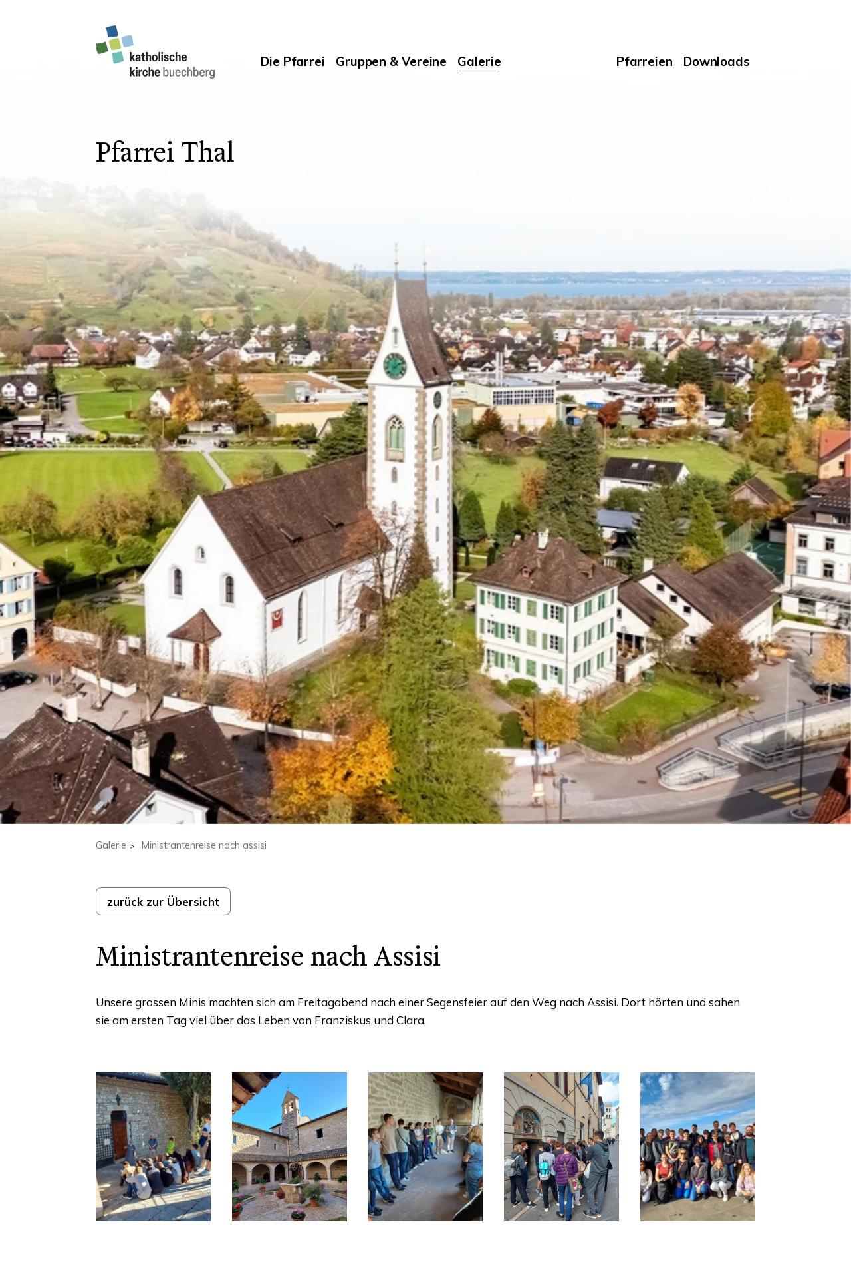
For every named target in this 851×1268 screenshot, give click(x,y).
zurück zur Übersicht (163, 902)
